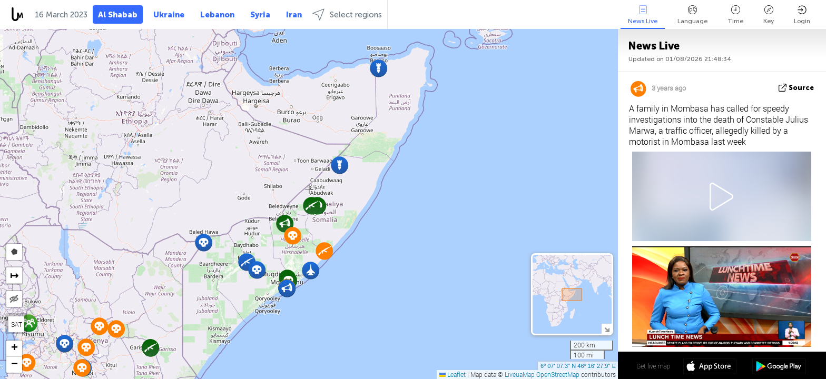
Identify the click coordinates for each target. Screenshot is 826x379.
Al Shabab (117, 14)
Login (802, 15)
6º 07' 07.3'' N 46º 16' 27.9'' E (578, 366)
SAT (16, 324)
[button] (284, 223)
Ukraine (168, 14)
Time (735, 15)
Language (692, 15)
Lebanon (217, 14)
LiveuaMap (520, 374)
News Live (642, 15)
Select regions (347, 14)
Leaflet (452, 374)
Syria (260, 14)
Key (768, 15)
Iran (294, 14)
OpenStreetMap (557, 374)
